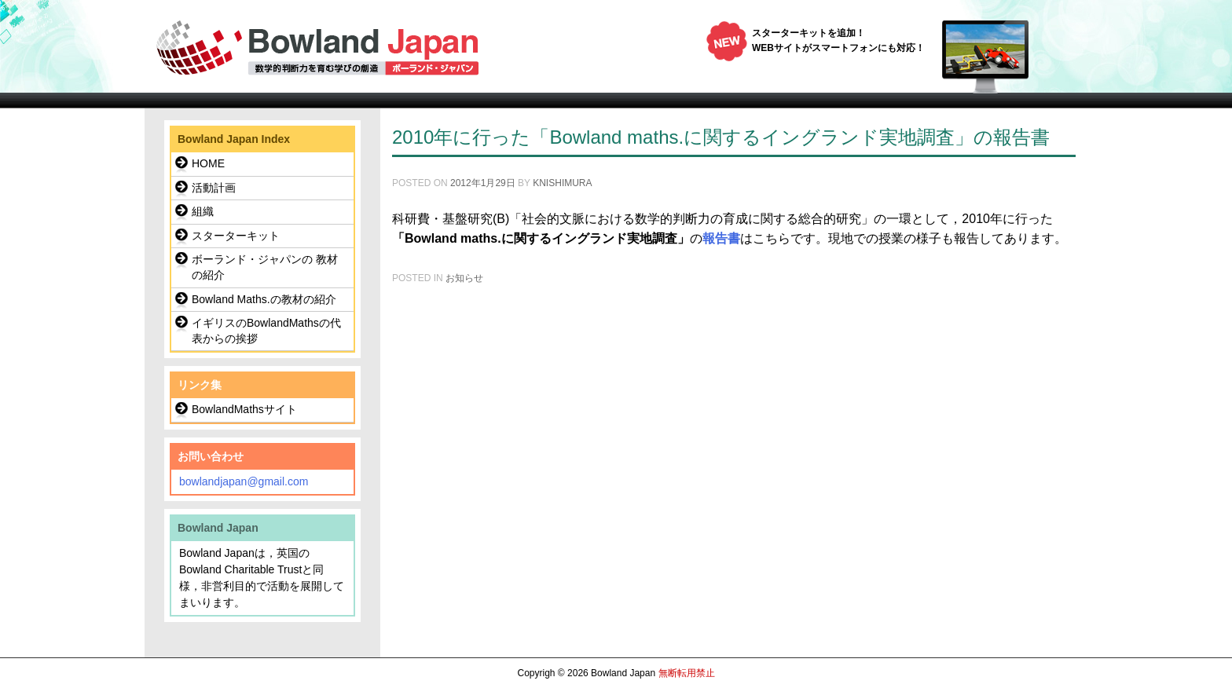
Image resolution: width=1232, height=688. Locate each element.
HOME (208, 163)
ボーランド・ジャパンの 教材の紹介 (265, 267)
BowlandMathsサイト (244, 409)
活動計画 (214, 187)
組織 (203, 211)
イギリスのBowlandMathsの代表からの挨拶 (266, 331)
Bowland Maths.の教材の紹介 (264, 299)
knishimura (562, 182)
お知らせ (464, 278)
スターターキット (236, 235)
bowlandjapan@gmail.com (243, 481)
